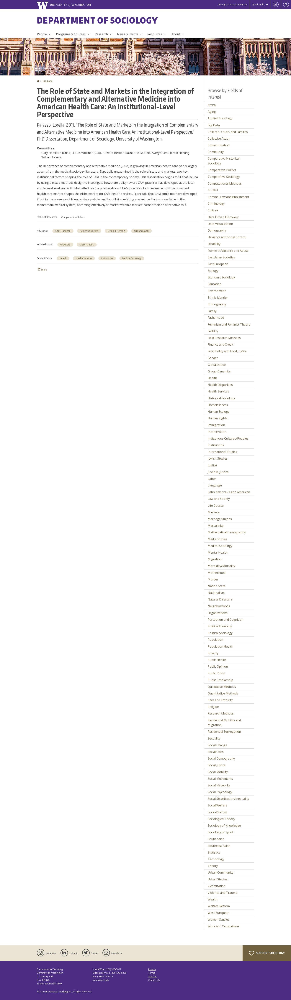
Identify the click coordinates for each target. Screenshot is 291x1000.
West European (218, 913)
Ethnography (217, 304)
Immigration (216, 425)
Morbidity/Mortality (221, 566)
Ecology (213, 271)
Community (216, 152)
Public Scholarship (220, 680)
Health (63, 258)
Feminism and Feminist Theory (229, 324)
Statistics (214, 852)
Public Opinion (218, 666)
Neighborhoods (219, 606)
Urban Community (220, 872)
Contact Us (154, 980)
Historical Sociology (221, 398)
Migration (215, 559)
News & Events (127, 34)
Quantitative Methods (223, 693)
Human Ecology (218, 412)
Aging (212, 112)
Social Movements (220, 779)
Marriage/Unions (220, 519)
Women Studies (218, 920)
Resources (154, 34)
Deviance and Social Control (227, 237)
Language (215, 485)
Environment (217, 291)
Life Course (216, 506)
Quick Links (258, 4)
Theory (213, 866)
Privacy (152, 969)
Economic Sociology (221, 277)
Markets (213, 512)
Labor (212, 479)
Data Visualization (220, 224)
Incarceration (217, 432)
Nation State (216, 586)
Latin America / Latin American (229, 492)
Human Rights (218, 418)
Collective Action (219, 138)
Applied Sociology (220, 118)
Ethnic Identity (218, 298)
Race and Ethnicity (220, 700)
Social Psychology (220, 792)
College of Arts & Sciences (232, 4)
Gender (213, 358)
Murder (213, 579)
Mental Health (218, 552)
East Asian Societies (221, 257)
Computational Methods (225, 183)
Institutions (107, 258)
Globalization (217, 365)
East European (218, 264)
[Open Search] (286, 4)
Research (101, 34)
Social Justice (216, 765)
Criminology (216, 204)
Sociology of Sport (220, 832)
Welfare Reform (219, 906)
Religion (213, 707)
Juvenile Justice (218, 472)
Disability (214, 244)
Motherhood (216, 573)
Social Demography (221, 758)
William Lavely (141, 230)
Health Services (84, 258)
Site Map (152, 976)
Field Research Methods (224, 338)
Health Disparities (220, 385)
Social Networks (219, 785)
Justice (212, 465)
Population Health (220, 646)
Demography (217, 230)
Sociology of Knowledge (224, 826)
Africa (212, 105)
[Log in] (276, 4)
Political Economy (220, 626)
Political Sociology (220, 633)
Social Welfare (217, 805)
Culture (213, 210)
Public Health (217, 660)
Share (42, 269)
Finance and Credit (220, 344)
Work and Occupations (223, 926)
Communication (219, 145)
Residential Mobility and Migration (224, 722)
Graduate (47, 80)
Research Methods (221, 713)
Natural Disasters (220, 599)
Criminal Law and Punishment (228, 197)
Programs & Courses (71, 34)
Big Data (214, 125)
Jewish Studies (218, 458)
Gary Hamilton (63, 230)
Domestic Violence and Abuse (228, 251)
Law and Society (219, 499)
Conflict (213, 190)
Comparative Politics (222, 170)
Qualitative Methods (222, 687)
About (175, 34)
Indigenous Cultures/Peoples (228, 438)
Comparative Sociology (224, 177)
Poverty (213, 653)
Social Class (216, 752)
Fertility (213, 331)
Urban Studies (218, 879)
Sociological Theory (221, 819)
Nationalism (216, 593)
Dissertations (87, 244)
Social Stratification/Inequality (228, 799)
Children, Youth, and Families (228, 132)
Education (214, 284)
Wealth (213, 899)
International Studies (222, 452)
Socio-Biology (217, 812)
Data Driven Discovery (223, 217)
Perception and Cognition (225, 620)
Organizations (218, 613)
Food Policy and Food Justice (227, 351)
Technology (216, 859)
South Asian (216, 839)
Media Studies (217, 539)
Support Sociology (267, 953)
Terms (151, 972)
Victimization (216, 886)
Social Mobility (218, 772)
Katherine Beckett (89, 230)
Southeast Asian (219, 846)
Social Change (217, 745)
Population (215, 640)
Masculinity (215, 526)
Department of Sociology (97, 20)
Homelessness (218, 405)
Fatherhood (216, 318)
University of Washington (58, 991)
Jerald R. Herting (116, 230)
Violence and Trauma (222, 893)
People (42, 34)
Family (212, 311)
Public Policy (216, 673)
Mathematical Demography (227, 532)
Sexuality (214, 738)
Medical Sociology (131, 258)
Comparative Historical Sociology (223, 160)
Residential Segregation (224, 732)
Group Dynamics (219, 371)
